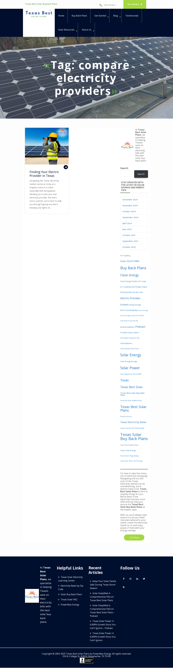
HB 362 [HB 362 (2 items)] (141, 316)
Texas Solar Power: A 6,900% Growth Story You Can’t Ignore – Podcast (103, 625)
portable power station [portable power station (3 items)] (129, 333)
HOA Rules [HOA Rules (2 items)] (124, 321)
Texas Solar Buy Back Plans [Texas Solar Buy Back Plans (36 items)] (134, 436)
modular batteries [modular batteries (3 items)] (127, 327)
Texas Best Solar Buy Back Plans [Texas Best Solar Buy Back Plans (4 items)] (132, 394)
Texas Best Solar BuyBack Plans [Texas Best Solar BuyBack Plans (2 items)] (131, 401)
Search (124, 168)
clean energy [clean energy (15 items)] (129, 275)
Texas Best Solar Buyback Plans (41, 3)
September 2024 (130, 217)
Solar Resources (66, 29)
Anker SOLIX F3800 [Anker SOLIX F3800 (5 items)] (129, 261)
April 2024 (127, 223)
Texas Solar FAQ (69, 599)
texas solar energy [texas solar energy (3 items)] (128, 450)
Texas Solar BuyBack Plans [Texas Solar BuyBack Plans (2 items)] (129, 445)
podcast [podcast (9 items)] (140, 327)
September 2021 (130, 241)
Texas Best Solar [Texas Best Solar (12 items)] (131, 387)
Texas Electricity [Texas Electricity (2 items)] (126, 417)
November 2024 (130, 205)
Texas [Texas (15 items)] (124, 380)
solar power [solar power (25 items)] (130, 368)
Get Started (134, 4)
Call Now (134, 537)
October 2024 (129, 211)
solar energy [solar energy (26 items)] (130, 355)
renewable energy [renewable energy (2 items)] (126, 338)
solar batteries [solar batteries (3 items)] (126, 343)
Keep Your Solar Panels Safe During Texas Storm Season (103, 585)
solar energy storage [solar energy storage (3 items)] (128, 361)
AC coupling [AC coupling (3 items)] (125, 256)
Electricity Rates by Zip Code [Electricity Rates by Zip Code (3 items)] (131, 292)
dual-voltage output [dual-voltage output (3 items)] (139, 287)
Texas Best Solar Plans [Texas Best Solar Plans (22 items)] (133, 409)
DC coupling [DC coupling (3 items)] (125, 287)
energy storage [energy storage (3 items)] (135, 305)
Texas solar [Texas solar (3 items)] (139, 428)
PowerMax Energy (70, 604)
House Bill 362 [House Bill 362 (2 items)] (133, 321)
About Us (86, 29)
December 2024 (130, 199)
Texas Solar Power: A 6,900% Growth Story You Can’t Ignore (103, 637)
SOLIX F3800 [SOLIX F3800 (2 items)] (137, 374)
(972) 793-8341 (107, 5)
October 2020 (129, 247)
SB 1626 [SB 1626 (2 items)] (136, 338)
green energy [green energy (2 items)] (143, 311)
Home (61, 15)
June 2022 (127, 229)
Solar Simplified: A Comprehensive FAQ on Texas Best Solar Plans (102, 597)
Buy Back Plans (79, 15)
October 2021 (129, 235)
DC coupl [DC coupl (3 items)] (142, 281)
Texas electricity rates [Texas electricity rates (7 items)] (133, 422)
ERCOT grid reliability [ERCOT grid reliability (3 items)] (128, 310)
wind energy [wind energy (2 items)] (138, 461)
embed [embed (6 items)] (124, 304)
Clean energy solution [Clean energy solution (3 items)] (129, 281)
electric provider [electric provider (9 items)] (130, 298)
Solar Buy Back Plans (71, 594)
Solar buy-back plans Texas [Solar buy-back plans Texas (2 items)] (129, 349)
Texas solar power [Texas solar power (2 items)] (126, 461)
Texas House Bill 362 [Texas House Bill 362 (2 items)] (127, 428)
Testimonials (132, 15)
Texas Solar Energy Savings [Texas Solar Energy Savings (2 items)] (129, 456)
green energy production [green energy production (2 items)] (129, 316)
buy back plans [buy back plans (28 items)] (133, 268)
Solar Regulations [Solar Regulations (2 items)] (126, 374)
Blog (115, 15)
